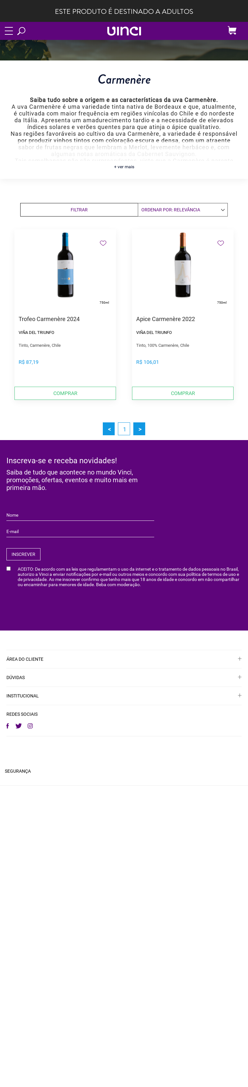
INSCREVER (23, 554)
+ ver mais (124, 166)
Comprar (65, 393)
